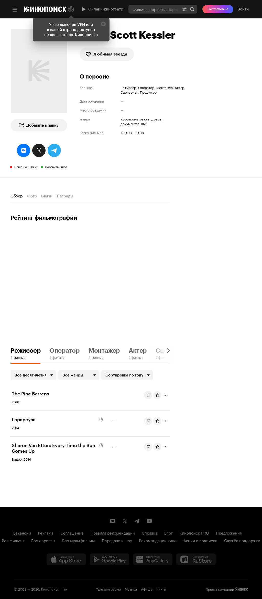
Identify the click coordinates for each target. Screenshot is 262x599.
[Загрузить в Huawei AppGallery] (152, 559)
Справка (149, 532)
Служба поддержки (242, 540)
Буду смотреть (149, 395)
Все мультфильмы (78, 540)
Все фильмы (13, 540)
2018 (140, 132)
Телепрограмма (108, 588)
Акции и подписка (200, 540)
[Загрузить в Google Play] (109, 559)
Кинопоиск (50, 588)
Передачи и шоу (117, 540)
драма (156, 119)
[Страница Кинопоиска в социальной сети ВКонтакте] (113, 521)
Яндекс (241, 589)
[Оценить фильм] (157, 395)
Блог (168, 532)
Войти (243, 9)
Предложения (229, 532)
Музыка (131, 588)
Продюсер (148, 92)
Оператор (146, 87)
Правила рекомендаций (113, 532)
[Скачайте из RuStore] (196, 559)
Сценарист (129, 92)
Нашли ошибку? (26, 166)
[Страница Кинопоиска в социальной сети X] (125, 521)
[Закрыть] (103, 24)
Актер (179, 87)
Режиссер (128, 87)
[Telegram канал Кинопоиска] (137, 521)
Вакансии (22, 532)
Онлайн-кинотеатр (101, 9)
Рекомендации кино (158, 540)
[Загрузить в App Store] (66, 559)
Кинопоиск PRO (194, 532)
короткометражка (135, 119)
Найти (192, 9)
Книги (161, 588)
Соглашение (72, 532)
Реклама (45, 532)
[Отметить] (165, 395)
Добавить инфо (56, 166)
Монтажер (164, 87)
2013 (128, 132)
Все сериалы (43, 540)
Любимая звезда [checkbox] (106, 54)
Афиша (146, 588)
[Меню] (15, 10)
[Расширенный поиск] (184, 9)
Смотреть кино (218, 9)
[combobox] (153, 9)
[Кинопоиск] (45, 9)
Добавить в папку (38, 125)
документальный (134, 123)
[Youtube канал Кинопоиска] (149, 521)
